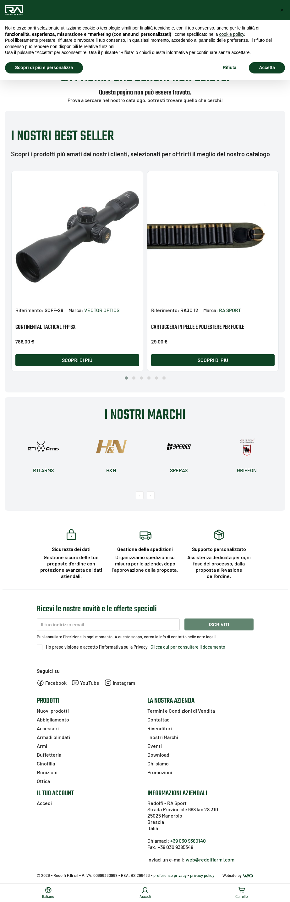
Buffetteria (49, 755)
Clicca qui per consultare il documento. (188, 647)
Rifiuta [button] (230, 67)
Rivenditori (159, 728)
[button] (126, 378)
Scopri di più (77, 360)
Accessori (48, 728)
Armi (42, 746)
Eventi (154, 746)
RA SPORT (230, 310)
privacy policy (202, 875)
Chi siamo (158, 763)
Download (158, 755)
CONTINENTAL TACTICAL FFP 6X (45, 327)
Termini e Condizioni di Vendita (181, 711)
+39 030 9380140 (188, 841)
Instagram (119, 683)
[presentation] (140, 495)
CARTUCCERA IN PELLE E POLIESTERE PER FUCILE (197, 327)
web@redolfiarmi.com (210, 859)
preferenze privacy (170, 875)
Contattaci (159, 719)
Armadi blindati (53, 737)
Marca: (75, 310)
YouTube (85, 683)
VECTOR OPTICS (101, 310)
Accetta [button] (267, 67)
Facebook (52, 683)
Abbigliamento (53, 719)
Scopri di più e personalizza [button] (44, 67)
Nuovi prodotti (53, 711)
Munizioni (47, 772)
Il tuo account (55, 793)
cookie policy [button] (231, 34)
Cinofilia (46, 763)
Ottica (43, 781)
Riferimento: (29, 310)
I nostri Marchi (162, 737)
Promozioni (159, 772)
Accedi (44, 803)
